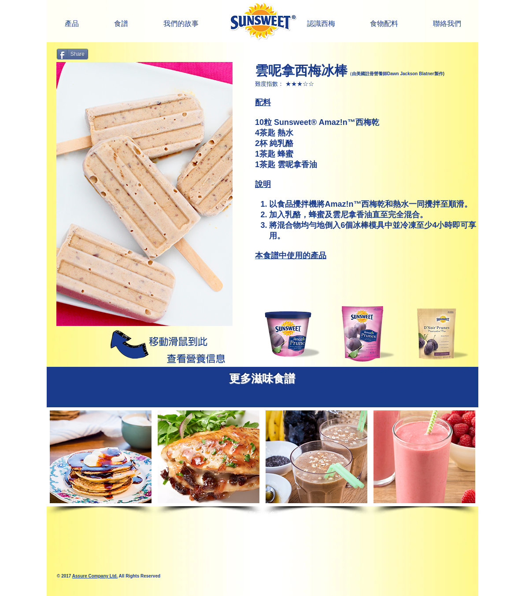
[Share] (72, 54)
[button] (320, 23)
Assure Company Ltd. (95, 576)
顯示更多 (262, 514)
